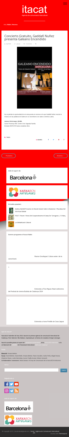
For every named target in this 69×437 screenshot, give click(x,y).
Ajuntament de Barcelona (32, 342)
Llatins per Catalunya (41, 345)
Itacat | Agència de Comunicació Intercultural (45, 431)
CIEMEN (14, 345)
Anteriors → (60, 156)
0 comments (29, 43)
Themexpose (63, 433)
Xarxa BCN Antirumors (51, 342)
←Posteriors (8, 156)
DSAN (9, 43)
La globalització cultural (23, 222)
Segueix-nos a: (9, 378)
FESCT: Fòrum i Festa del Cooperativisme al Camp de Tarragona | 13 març (40, 216)
